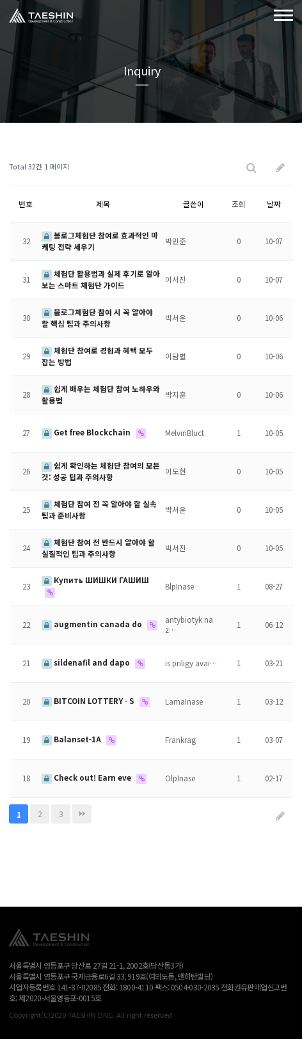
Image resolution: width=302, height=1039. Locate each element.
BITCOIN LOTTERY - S (89, 700)
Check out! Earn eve (87, 777)
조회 (239, 203)
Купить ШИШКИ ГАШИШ (95, 579)
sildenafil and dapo (87, 662)
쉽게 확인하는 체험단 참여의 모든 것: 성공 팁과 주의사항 (101, 471)
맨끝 (81, 814)
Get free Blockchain (87, 431)
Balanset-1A (72, 738)
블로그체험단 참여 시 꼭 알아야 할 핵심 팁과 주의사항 (97, 317)
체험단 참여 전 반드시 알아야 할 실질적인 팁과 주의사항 (98, 547)
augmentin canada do (93, 623)
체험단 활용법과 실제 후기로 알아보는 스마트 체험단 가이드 (101, 279)
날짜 (274, 203)
